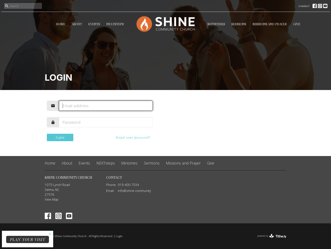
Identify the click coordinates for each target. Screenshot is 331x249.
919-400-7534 (128, 185)
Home (60, 24)
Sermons (238, 24)
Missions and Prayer (270, 24)
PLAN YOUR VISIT (27, 239)
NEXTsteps (115, 24)
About (77, 24)
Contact (304, 6)
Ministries (216, 24)
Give (296, 24)
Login (60, 137)
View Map (51, 199)
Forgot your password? (133, 137)
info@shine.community (134, 191)
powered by (271, 236)
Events (94, 24)
